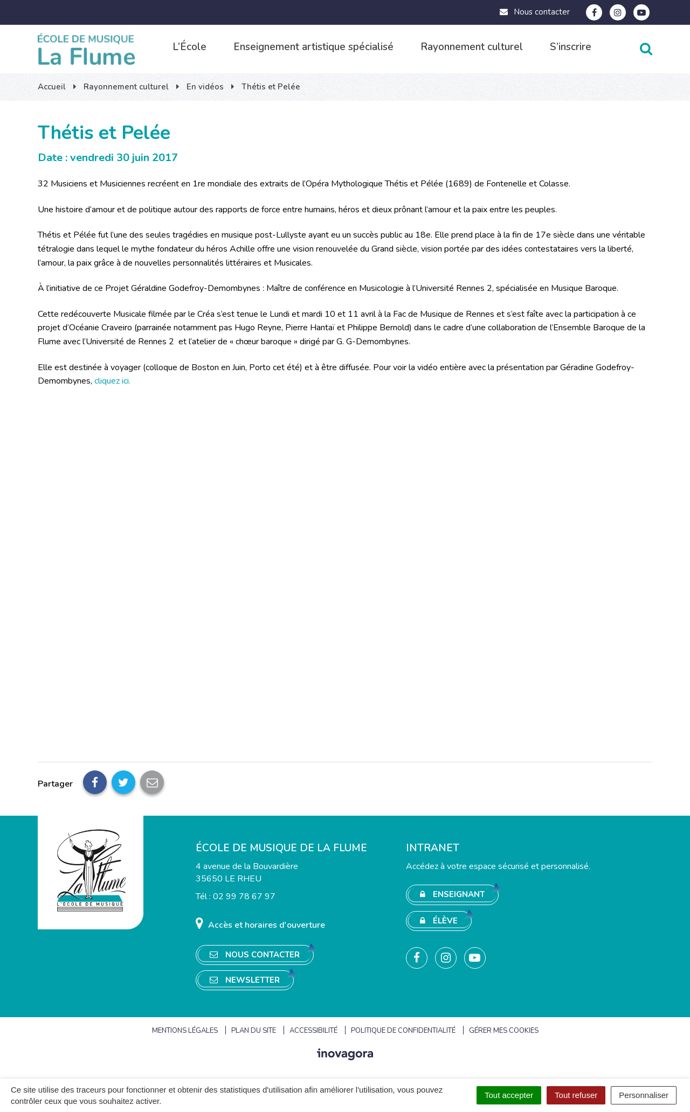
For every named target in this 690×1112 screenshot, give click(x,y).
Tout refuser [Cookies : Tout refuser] (576, 1095)
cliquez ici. (112, 381)
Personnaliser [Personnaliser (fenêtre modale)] (643, 1095)
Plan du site (253, 1030)
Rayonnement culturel (471, 47)
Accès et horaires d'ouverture (260, 923)
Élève (439, 920)
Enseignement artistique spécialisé (313, 47)
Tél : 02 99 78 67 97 (235, 896)
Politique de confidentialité (403, 1030)
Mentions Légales (185, 1030)
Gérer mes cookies (504, 1030)
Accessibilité (313, 1030)
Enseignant (452, 894)
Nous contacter (534, 11)
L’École (189, 47)
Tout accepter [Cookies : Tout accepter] (509, 1095)
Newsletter (245, 980)
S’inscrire (570, 47)
